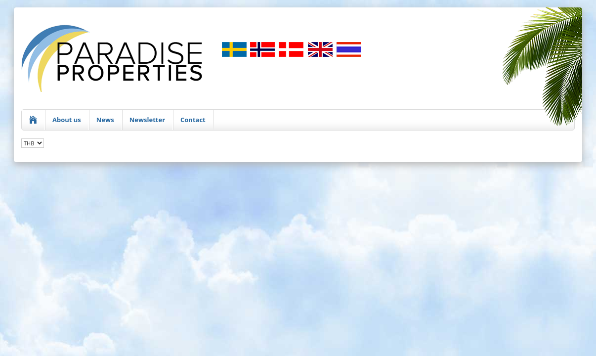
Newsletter (147, 119)
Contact (193, 119)
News (105, 119)
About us (66, 119)
